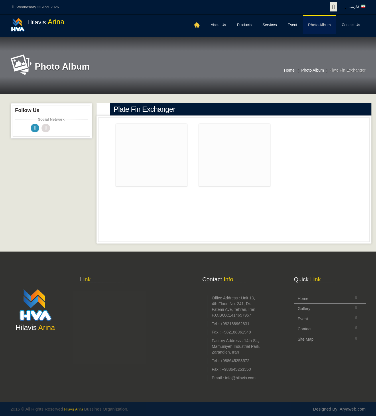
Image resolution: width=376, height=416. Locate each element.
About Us (218, 25)
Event (292, 25)
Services (270, 25)
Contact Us (351, 25)
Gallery (304, 308)
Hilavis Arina (74, 409)
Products (244, 25)
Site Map (306, 339)
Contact (305, 329)
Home (289, 70)
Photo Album (319, 25)
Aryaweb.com (353, 409)
